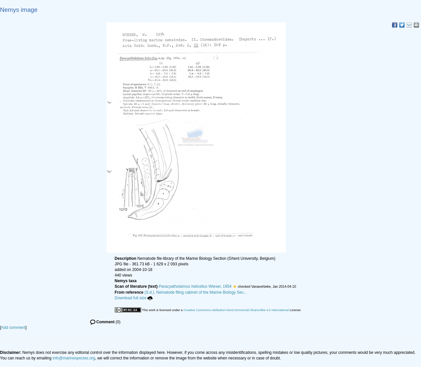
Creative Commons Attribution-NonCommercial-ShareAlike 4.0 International (236, 310)
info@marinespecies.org (74, 358)
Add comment (13, 327)
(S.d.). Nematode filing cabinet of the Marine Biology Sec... (195, 292)
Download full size (134, 298)
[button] (235, 286)
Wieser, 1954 (195, 286)
